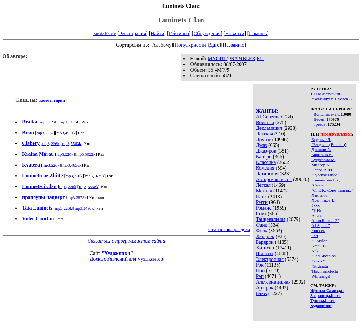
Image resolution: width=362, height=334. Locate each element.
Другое (263, 139)
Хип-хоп (265, 247)
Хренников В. (323, 200)
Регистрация (132, 33)
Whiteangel (320, 276)
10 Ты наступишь (325, 93)
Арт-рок (264, 287)
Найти (157, 33)
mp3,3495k (84, 208)
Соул (261, 213)
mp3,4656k (71, 165)
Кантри (264, 156)
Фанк (261, 225)
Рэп (260, 276)
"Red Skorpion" (324, 256)
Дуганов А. (321, 149)
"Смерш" (319, 185)
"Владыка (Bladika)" (328, 144)
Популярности (190, 44)
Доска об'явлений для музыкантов (126, 259)
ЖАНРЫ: (267, 111)
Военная (265, 122)
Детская (264, 133)
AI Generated (270, 116)
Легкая (263, 185)
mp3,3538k (88, 186)
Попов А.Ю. (322, 169)
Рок (260, 265)
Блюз (261, 293)
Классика (266, 162)
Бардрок (265, 242)
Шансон (264, 253)
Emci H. (318, 230)
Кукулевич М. (323, 159)
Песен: (320, 119)
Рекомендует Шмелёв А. (331, 99)
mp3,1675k (94, 175)
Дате (214, 44)
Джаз (261, 145)
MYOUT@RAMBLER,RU (236, 58)
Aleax (316, 215)
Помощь (258, 33)
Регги (262, 202)
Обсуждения (207, 33)
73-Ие (316, 210)
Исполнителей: (327, 114)
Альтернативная (273, 282)
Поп (260, 270)
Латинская (267, 173)
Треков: (320, 124)
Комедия (265, 168)
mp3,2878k (76, 197)
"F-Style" (319, 240)
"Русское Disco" (325, 175)
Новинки (234, 33)
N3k (314, 251)
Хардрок (265, 236)
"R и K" (318, 261)
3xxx (315, 205)
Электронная (270, 259)
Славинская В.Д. (325, 180)
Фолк (261, 230)
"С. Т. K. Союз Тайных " (332, 190)
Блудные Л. (321, 139)
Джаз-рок (266, 151)
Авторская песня (274, 179)
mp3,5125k (69, 122)
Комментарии (52, 100)
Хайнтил (319, 195)
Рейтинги (179, 33)
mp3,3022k (85, 154)
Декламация (269, 128)
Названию (234, 44)
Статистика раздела (229, 229)
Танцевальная (271, 219)
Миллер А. (320, 164)
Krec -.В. (319, 245)
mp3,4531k (65, 132)
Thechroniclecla (324, 271)
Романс (264, 208)
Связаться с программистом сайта (126, 240)
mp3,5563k (71, 143)
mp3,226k (48, 122)
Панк (261, 196)
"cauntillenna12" (325, 220)
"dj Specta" (320, 225)
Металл (264, 190)
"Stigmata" (320, 266)
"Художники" (117, 253)
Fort (314, 235)
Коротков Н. (322, 154)
